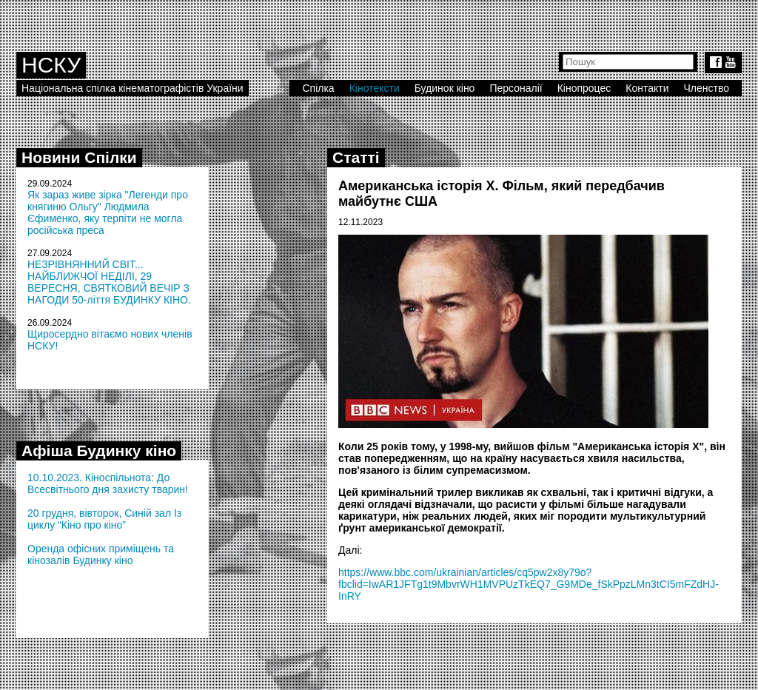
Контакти (646, 88)
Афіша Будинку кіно (98, 450)
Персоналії (515, 88)
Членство (707, 88)
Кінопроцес (584, 88)
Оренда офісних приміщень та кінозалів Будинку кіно (100, 554)
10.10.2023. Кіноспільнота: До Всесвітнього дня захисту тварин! (107, 483)
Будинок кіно (445, 88)
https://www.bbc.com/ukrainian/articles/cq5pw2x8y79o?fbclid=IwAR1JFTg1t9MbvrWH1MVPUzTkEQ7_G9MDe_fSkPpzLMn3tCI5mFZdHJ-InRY (528, 584)
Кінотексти (374, 88)
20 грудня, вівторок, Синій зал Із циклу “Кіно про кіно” (104, 519)
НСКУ (51, 65)
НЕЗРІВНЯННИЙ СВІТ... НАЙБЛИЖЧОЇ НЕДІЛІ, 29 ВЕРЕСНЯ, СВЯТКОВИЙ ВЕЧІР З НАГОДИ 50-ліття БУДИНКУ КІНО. (109, 282)
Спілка (318, 88)
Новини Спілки (79, 157)
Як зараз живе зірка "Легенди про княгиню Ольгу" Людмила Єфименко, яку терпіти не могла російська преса (107, 212)
